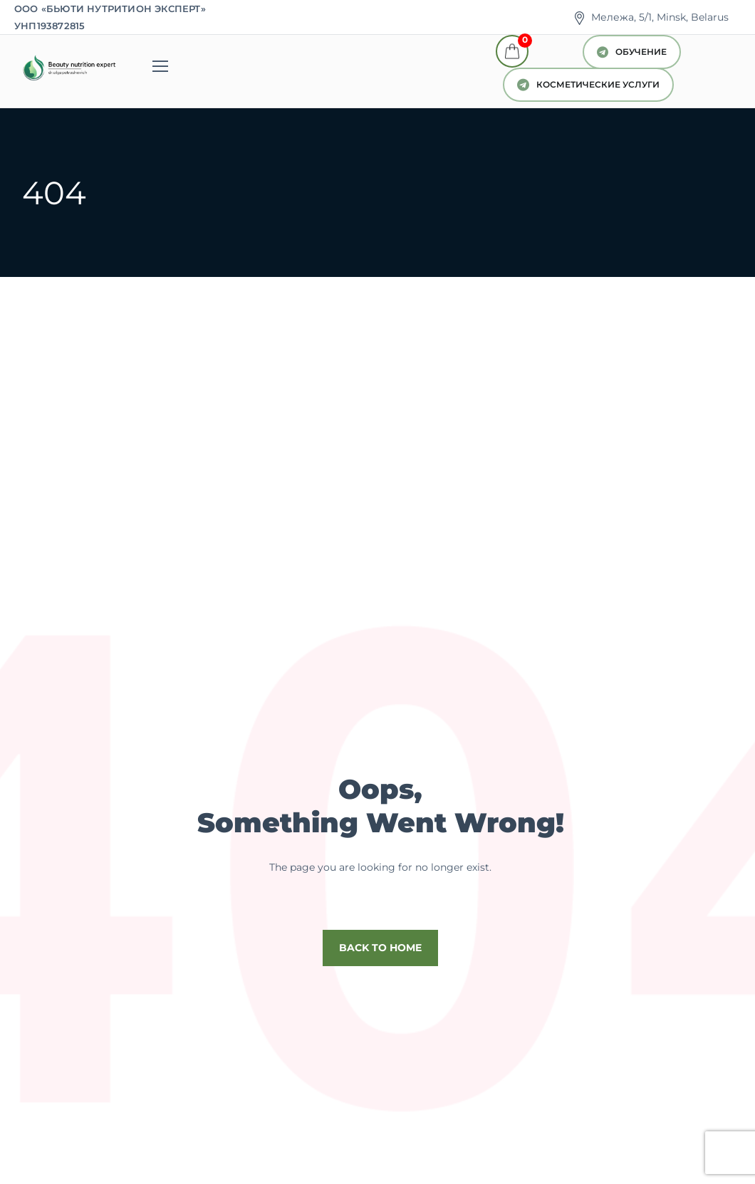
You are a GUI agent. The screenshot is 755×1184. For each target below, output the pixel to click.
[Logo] (68, 68)
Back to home (380, 947)
